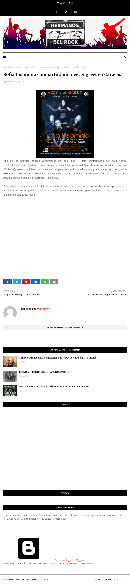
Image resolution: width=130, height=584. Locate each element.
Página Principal (11, 67)
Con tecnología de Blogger (43, 560)
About (107, 579)
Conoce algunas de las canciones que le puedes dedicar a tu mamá (57, 357)
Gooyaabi (43, 579)
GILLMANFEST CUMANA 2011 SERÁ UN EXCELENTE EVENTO (54, 386)
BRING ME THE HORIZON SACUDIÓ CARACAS (45, 372)
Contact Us (120, 579)
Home (97, 579)
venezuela (25, 67)
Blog (17, 579)
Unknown (10, 81)
